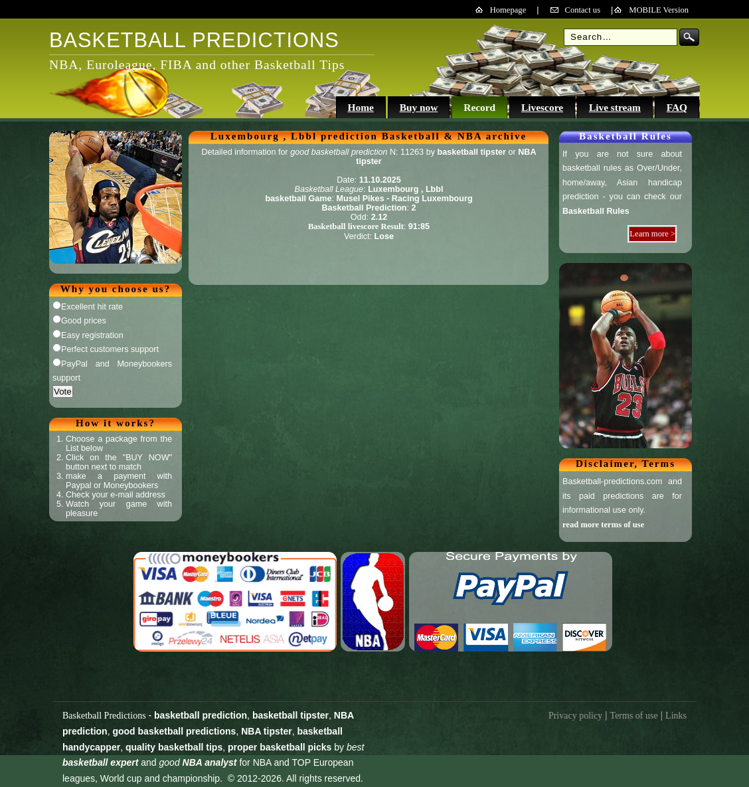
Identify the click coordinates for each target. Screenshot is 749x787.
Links (676, 716)
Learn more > (652, 233)
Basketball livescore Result (356, 226)
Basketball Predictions (104, 716)
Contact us (583, 10)
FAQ (677, 107)
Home (360, 107)
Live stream (615, 107)
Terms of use (634, 716)
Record (479, 107)
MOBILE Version (659, 10)
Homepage (508, 10)
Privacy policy (575, 716)
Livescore (542, 107)
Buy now (419, 107)
